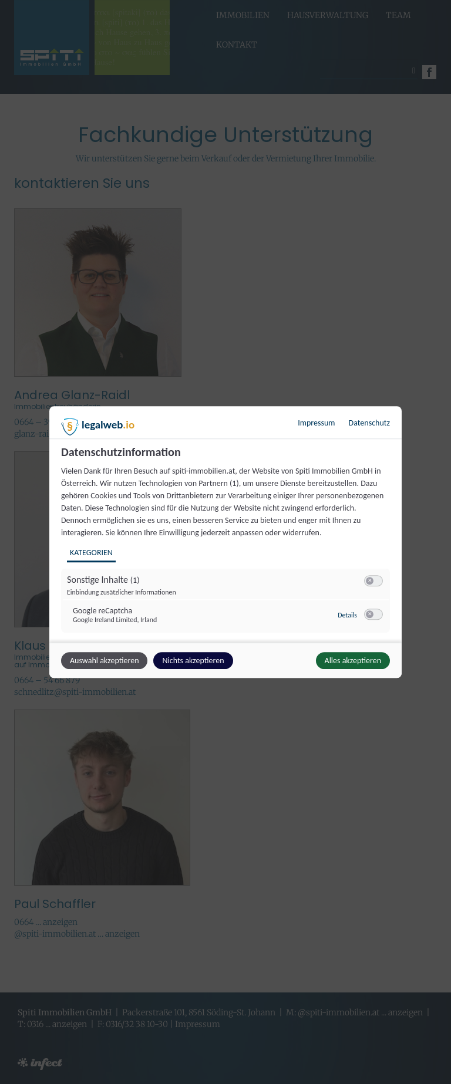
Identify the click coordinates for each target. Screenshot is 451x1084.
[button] (369, 581)
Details (347, 615)
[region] (227, 543)
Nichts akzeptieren (193, 661)
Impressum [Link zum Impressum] (316, 423)
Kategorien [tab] (91, 553)
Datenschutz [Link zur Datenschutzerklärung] (369, 423)
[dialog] (225, 542)
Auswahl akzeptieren (104, 661)
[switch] (373, 581)
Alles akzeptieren (353, 661)
